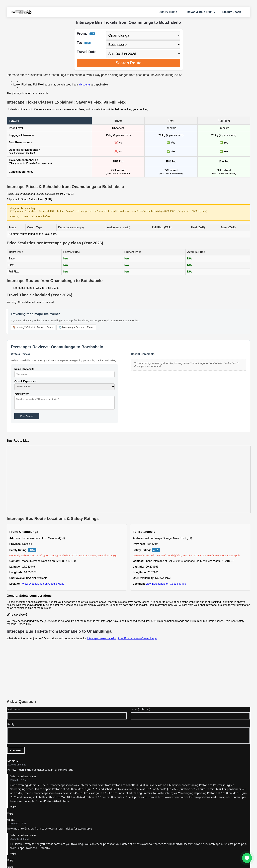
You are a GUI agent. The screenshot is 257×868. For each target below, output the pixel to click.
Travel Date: (87, 52)
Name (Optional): (24, 371)
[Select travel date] (143, 54)
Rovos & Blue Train (200, 12)
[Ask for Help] (247, 858)
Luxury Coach (231, 12)
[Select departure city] (143, 35)
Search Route (128, 63)
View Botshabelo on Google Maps (166, 585)
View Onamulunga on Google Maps (43, 585)
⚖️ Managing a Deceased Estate (76, 329)
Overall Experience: (25, 383)
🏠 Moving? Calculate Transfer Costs (33, 329)
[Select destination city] (143, 44)
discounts (85, 84)
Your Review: (21, 395)
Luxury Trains (168, 12)
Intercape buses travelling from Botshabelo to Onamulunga (122, 640)
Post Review (27, 418)
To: (84, 42)
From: (86, 33)
